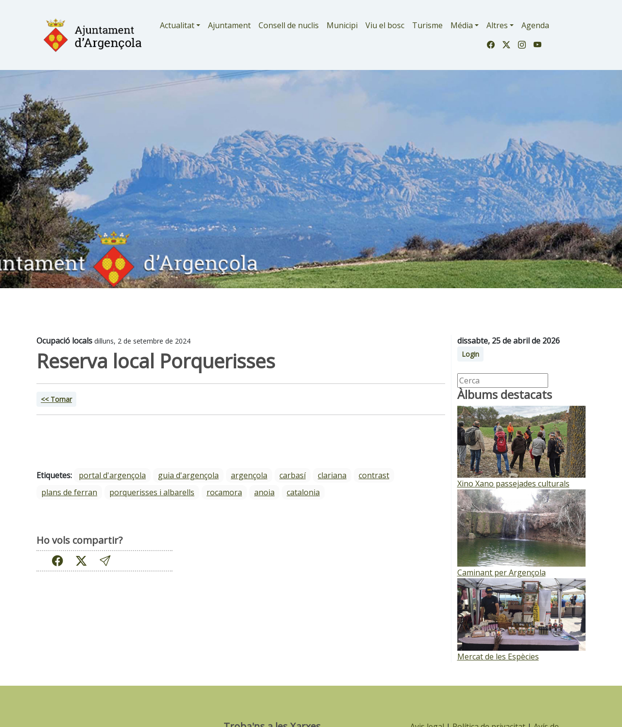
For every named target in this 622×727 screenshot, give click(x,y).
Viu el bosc (384, 25)
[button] (105, 560)
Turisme (427, 25)
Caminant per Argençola (501, 572)
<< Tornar (56, 399)
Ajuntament (229, 25)
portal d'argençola (112, 475)
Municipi (342, 25)
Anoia (264, 492)
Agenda (535, 25)
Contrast (374, 475)
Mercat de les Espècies (498, 656)
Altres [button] (497, 25)
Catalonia (303, 492)
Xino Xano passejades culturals (513, 483)
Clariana (332, 475)
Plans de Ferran (69, 492)
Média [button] (461, 25)
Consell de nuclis (289, 25)
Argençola (249, 475)
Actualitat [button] (177, 25)
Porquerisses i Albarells (151, 492)
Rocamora (224, 492)
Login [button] (470, 354)
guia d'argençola (188, 475)
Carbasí (292, 475)
